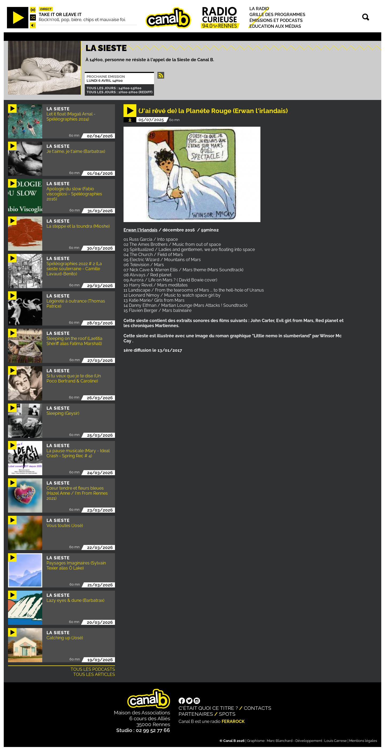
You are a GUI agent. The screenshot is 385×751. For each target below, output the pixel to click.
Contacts (257, 708)
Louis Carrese (335, 741)
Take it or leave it (60, 14)
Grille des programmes (277, 14)
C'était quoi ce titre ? (208, 708)
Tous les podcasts (93, 669)
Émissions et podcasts (276, 20)
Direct (46, 9)
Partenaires (196, 714)
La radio (259, 8)
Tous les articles (94, 674)
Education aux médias (275, 26)
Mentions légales (363, 741)
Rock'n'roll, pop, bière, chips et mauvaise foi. (82, 19)
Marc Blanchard (279, 741)
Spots (227, 714)
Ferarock (233, 721)
